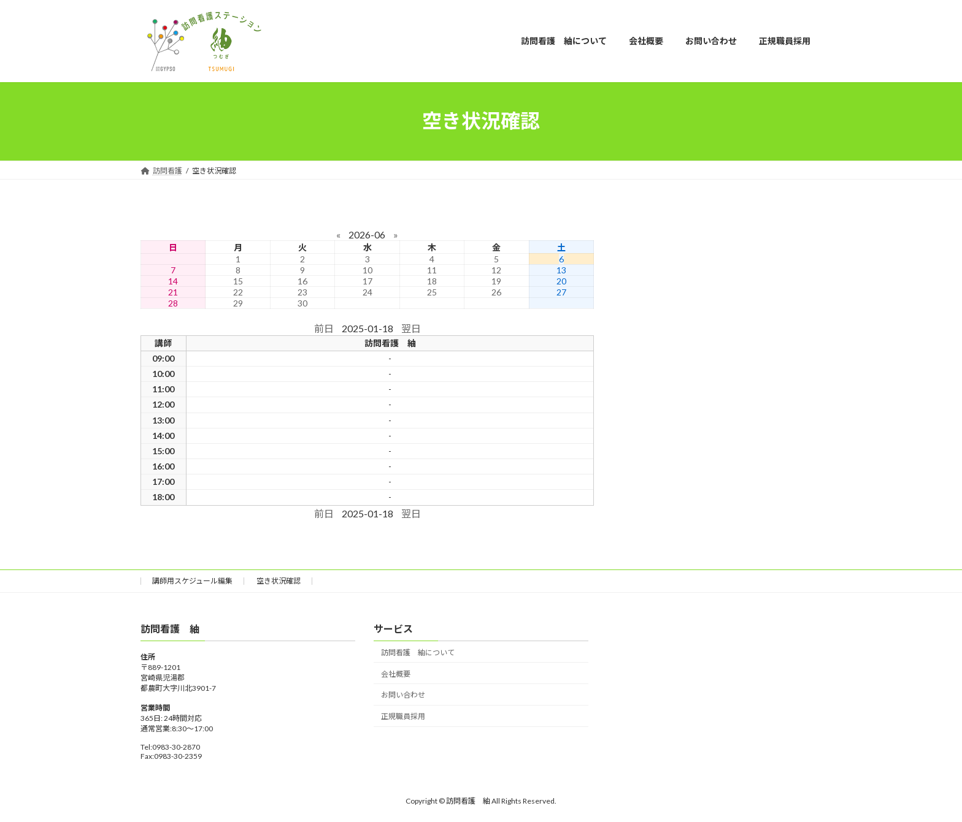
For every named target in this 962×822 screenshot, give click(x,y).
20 (561, 281)
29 (238, 303)
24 (367, 292)
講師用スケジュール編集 (192, 580)
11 (432, 270)
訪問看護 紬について (418, 651)
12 (496, 270)
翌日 (411, 328)
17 (367, 281)
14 (173, 281)
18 (432, 281)
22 (238, 292)
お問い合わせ (403, 694)
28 (173, 303)
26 (496, 292)
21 (173, 292)
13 (561, 270)
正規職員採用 (403, 716)
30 (302, 303)
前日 (324, 328)
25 (432, 292)
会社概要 (395, 673)
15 (238, 281)
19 (496, 281)
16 (302, 281)
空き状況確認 (278, 580)
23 (302, 292)
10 (367, 270)
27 (561, 292)
